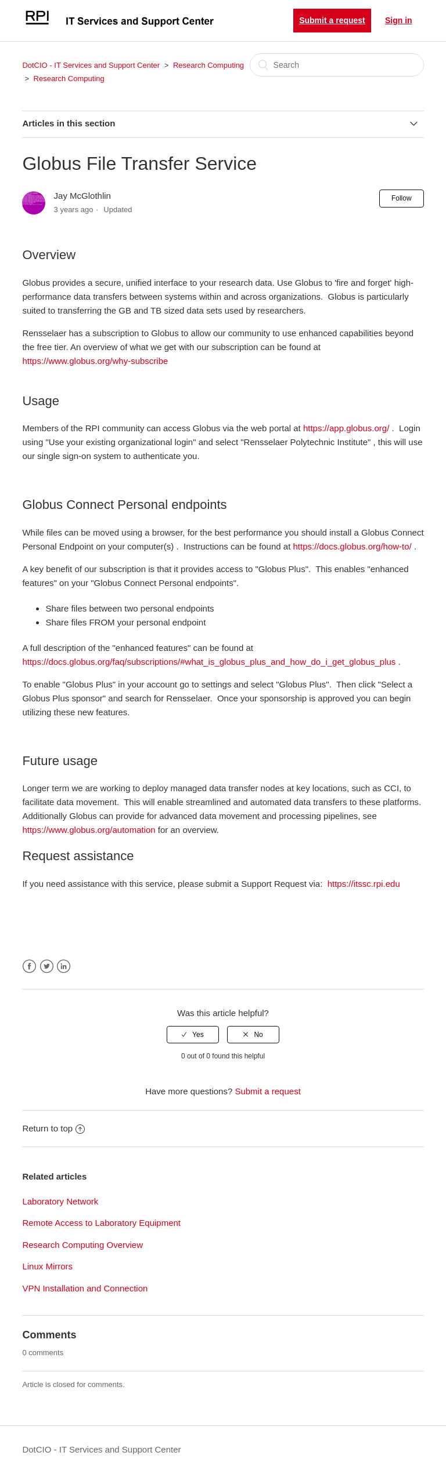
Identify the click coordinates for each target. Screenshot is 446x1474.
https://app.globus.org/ (346, 428)
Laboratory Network (60, 1201)
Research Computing (208, 65)
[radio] (193, 1034)
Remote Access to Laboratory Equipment (101, 1223)
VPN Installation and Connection (85, 1288)
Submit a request (332, 20)
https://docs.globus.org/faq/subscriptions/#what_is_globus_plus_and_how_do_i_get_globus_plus (208, 662)
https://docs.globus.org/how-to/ (352, 546)
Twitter (46, 966)
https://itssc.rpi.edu (364, 884)
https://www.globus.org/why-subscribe (95, 361)
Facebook (29, 966)
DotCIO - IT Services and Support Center (91, 65)
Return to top (53, 1128)
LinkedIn (63, 966)
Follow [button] (401, 198)
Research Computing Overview (82, 1245)
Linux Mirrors (47, 1266)
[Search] (337, 65)
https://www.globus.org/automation (88, 830)
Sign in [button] (398, 20)
